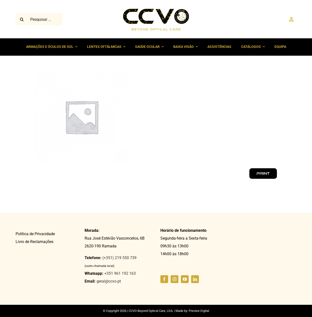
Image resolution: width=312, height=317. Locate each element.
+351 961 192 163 (120, 273)
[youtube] (185, 279)
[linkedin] (195, 279)
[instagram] (174, 279)
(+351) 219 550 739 (119, 257)
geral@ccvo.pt (109, 281)
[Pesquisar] (22, 19)
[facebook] (164, 279)
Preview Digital (199, 311)
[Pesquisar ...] (39, 19)
